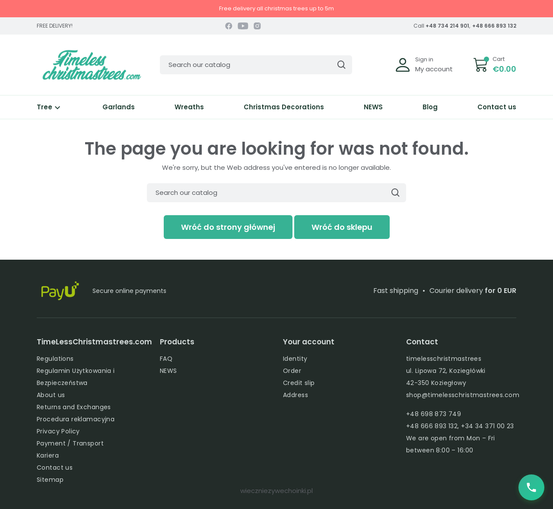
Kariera (48, 455)
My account (434, 68)
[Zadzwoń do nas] (531, 487)
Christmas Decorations (284, 106)
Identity (295, 358)
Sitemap (50, 479)
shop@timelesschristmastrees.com (462, 395)
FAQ (166, 358)
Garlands (118, 106)
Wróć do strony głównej (228, 227)
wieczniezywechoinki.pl (276, 490)
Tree (50, 106)
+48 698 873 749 (433, 414)
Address (295, 395)
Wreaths (189, 106)
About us (51, 395)
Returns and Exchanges (74, 407)
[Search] (256, 64)
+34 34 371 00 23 (487, 426)
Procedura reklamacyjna (75, 419)
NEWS (373, 106)
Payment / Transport (70, 443)
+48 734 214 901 (447, 25)
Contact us (496, 106)
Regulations (55, 358)
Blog (430, 106)
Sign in (424, 59)
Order (292, 370)
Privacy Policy (58, 431)
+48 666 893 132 (494, 25)
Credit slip (299, 383)
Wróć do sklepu (341, 227)
